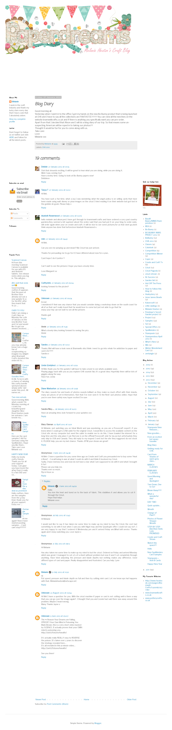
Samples (149, 321)
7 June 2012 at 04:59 (68, 486)
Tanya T (44, 190)
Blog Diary (152, 445)
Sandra (44, 345)
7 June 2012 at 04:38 (61, 453)
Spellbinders (150, 330)
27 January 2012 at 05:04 (63, 283)
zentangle (149, 354)
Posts (14, 214)
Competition (150, 251)
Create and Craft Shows (155, 538)
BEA (147, 226)
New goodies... (154, 433)
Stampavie (150, 333)
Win (146, 345)
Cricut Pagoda (151, 271)
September (153, 394)
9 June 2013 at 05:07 (59, 616)
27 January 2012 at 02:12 (59, 190)
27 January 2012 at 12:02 (59, 345)
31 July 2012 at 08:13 (61, 544)
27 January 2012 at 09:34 (61, 298)
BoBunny (149, 238)
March (151, 417)
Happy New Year (155, 564)
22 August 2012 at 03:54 (61, 593)
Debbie (44, 167)
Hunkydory (150, 294)
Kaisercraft (150, 303)
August (151, 398)
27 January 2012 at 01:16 (58, 167)
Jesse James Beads (153, 297)
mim (43, 239)
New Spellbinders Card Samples (155, 553)
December (152, 383)
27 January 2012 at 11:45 (57, 327)
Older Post (131, 700)
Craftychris (46, 283)
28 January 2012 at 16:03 (65, 409)
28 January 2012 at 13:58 (67, 389)
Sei (146, 324)
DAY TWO (152, 502)
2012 (148, 380)
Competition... (25, 335)
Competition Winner (154, 254)
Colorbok (149, 248)
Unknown (45, 298)
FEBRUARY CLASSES (153, 472)
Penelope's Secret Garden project (153, 313)
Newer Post (41, 700)
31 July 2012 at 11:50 (60, 572)
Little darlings (151, 306)
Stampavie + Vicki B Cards (154, 559)
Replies (47, 481)
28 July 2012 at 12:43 (61, 515)
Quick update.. (154, 506)
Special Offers (151, 327)
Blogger (97, 723)
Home (86, 700)
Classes (148, 244)
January (151, 424)
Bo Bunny (149, 230)
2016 (148, 365)
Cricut (147, 268)
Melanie (51, 486)
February (152, 421)
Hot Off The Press (153, 283)
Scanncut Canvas (19, 260)
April (150, 413)
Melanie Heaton (152, 309)
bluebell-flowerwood (50, 216)
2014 (148, 372)
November (153, 387)
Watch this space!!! (152, 544)
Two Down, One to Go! (154, 486)
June (150, 406)
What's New (150, 342)
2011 (148, 570)
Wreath (151, 509)
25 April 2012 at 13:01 (63, 425)
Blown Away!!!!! (155, 490)
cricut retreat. (151, 274)
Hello (150, 549)
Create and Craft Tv (154, 262)
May (150, 409)
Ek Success (150, 277)
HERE (11, 137)
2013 (148, 376)
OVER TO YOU (18, 310)
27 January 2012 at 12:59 (67, 365)
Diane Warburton (48, 389)
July (150, 402)
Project (148, 318)
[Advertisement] (65, 72)
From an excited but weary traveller (155, 439)
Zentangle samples (25, 512)
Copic (147, 259)
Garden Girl (150, 280)
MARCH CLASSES (153, 466)
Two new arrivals (19, 397)
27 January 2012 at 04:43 (56, 239)
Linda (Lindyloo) (48, 365)
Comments (17, 218)
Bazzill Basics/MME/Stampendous (153, 221)
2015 (148, 369)
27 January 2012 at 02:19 (71, 216)
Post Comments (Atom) (57, 704)
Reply (43, 182)
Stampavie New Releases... (155, 428)
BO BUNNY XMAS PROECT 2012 (153, 234)
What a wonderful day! (153, 496)
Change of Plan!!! (152, 514)
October (152, 391)
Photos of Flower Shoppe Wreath (155, 521)
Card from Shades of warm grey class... (153, 458)
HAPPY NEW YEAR (20, 454)
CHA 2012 (46, 147)
